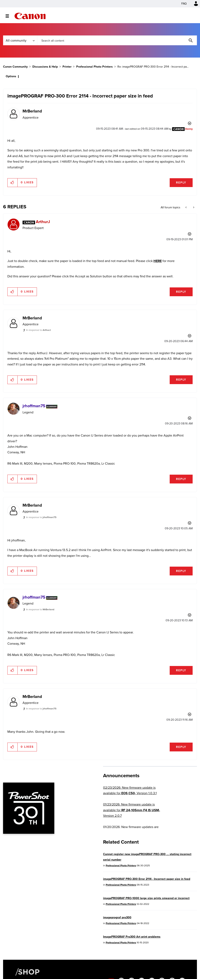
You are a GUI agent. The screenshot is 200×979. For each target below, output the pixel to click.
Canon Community (30, 15)
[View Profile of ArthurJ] (43, 222)
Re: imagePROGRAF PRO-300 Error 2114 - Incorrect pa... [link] (153, 67)
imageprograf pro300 (117, 917)
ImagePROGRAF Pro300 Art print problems (131, 937)
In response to (38, 330)
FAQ (184, 3)
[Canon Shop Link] (25, 971)
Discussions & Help (45, 67)
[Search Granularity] (20, 40)
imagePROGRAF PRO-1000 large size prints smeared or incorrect (146, 898)
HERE (157, 261)
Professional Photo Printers (94, 67)
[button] (13, 182)
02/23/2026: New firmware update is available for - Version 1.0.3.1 (130, 790)
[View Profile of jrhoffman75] (34, 406)
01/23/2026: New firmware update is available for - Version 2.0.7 (131, 810)
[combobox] (117, 40)
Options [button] (11, 76)
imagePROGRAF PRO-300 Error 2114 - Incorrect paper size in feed (146, 879)
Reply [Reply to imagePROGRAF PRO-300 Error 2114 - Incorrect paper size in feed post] (181, 182)
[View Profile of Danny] (189, 129)
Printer (67, 67)
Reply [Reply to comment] (181, 292)
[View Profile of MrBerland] (32, 111)
